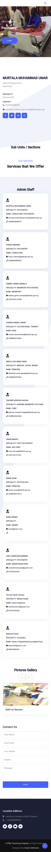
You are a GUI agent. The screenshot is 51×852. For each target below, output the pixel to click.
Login (9, 40)
